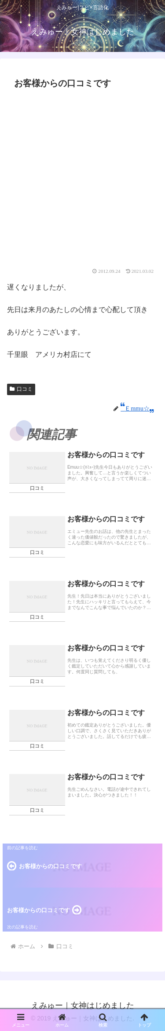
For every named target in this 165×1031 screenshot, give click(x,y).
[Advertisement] (82, 181)
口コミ (21, 389)
